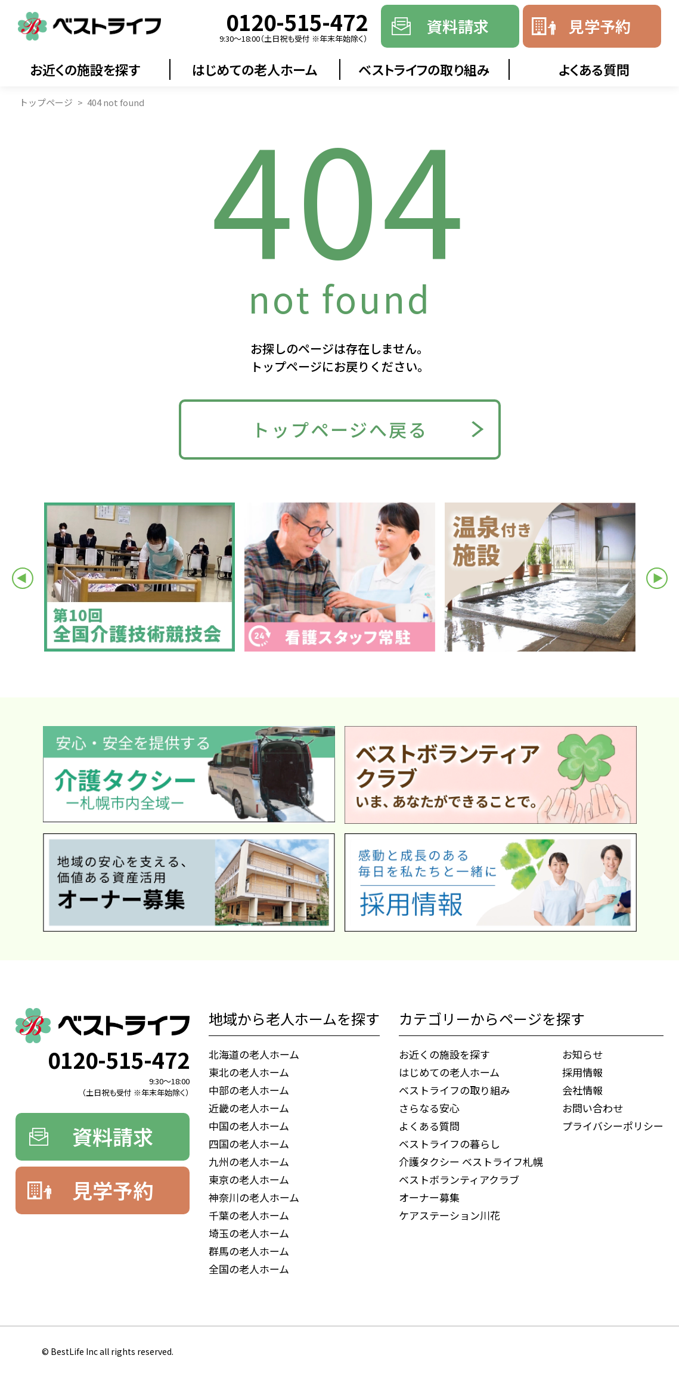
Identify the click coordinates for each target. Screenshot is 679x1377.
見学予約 (600, 26)
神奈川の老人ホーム (254, 1197)
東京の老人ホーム (249, 1179)
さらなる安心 (429, 1107)
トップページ (46, 102)
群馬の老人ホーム (249, 1250)
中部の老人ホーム (249, 1090)
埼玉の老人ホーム (249, 1233)
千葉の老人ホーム (249, 1215)
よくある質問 (594, 69)
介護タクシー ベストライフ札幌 (471, 1161)
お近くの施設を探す (85, 69)
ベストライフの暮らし (449, 1143)
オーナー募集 (429, 1197)
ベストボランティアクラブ (459, 1179)
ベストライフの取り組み (424, 69)
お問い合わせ (592, 1107)
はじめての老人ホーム (255, 69)
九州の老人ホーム (249, 1161)
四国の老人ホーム (249, 1143)
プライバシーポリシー (613, 1125)
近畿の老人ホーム (249, 1107)
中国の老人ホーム (249, 1125)
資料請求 (458, 26)
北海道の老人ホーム (254, 1054)
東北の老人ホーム (249, 1072)
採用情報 (582, 1072)
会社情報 (582, 1090)
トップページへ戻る (340, 429)
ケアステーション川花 (449, 1215)
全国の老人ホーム (249, 1268)
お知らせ (582, 1054)
